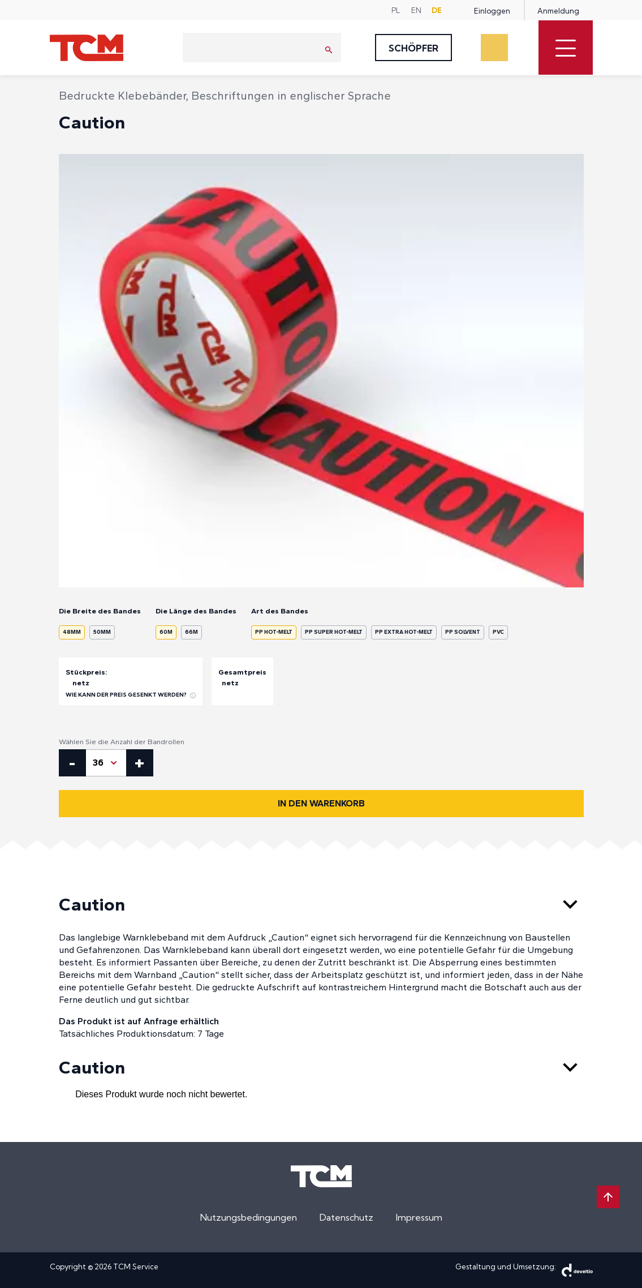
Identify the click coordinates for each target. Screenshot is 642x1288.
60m (166, 632)
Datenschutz (346, 1217)
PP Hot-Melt (273, 632)
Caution (321, 904)
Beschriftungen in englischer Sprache (291, 95)
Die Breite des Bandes (100, 611)
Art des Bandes (279, 611)
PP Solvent (462, 632)
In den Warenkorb (321, 803)
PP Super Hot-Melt (334, 632)
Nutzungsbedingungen (248, 1217)
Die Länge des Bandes (196, 611)
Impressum (419, 1217)
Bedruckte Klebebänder (122, 95)
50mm (102, 632)
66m (191, 632)
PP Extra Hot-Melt (404, 632)
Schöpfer (413, 48)
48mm (72, 632)
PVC (498, 632)
